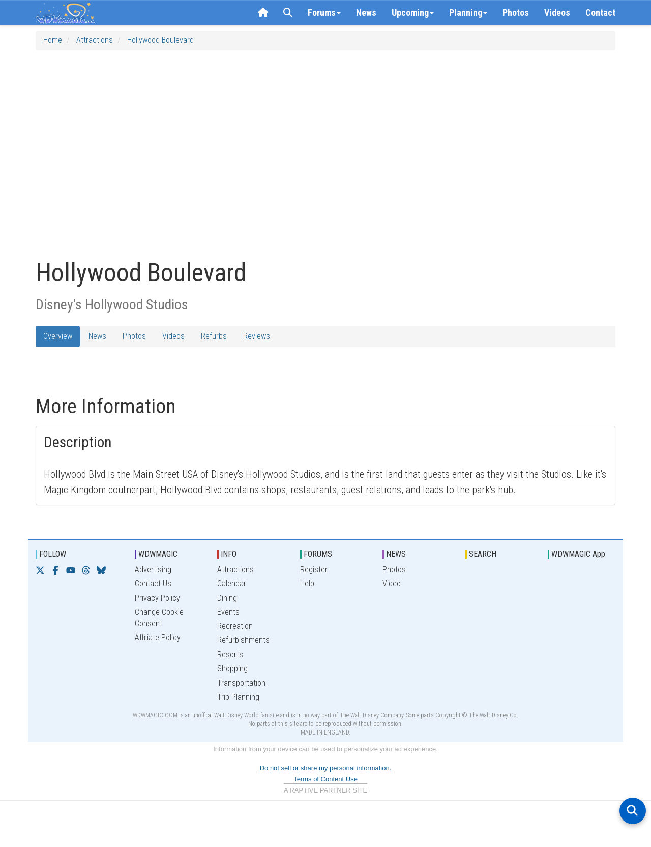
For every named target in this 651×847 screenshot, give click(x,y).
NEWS (396, 554)
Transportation (241, 683)
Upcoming (413, 12)
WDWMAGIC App (578, 554)
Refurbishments (243, 640)
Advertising (153, 569)
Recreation (235, 626)
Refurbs (214, 336)
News (366, 12)
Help (307, 583)
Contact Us (153, 583)
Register (314, 569)
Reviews (256, 336)
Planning (468, 12)
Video (391, 583)
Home (52, 40)
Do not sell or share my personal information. (326, 768)
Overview (57, 336)
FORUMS (318, 554)
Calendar (231, 583)
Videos (557, 12)
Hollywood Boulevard (160, 40)
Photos (515, 12)
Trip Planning (238, 697)
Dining (227, 598)
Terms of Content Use (325, 779)
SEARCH (482, 554)
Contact (600, 12)
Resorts (230, 654)
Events (228, 612)
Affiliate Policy (158, 637)
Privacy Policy (157, 598)
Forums (324, 12)
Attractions (94, 40)
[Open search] (632, 811)
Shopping (232, 668)
